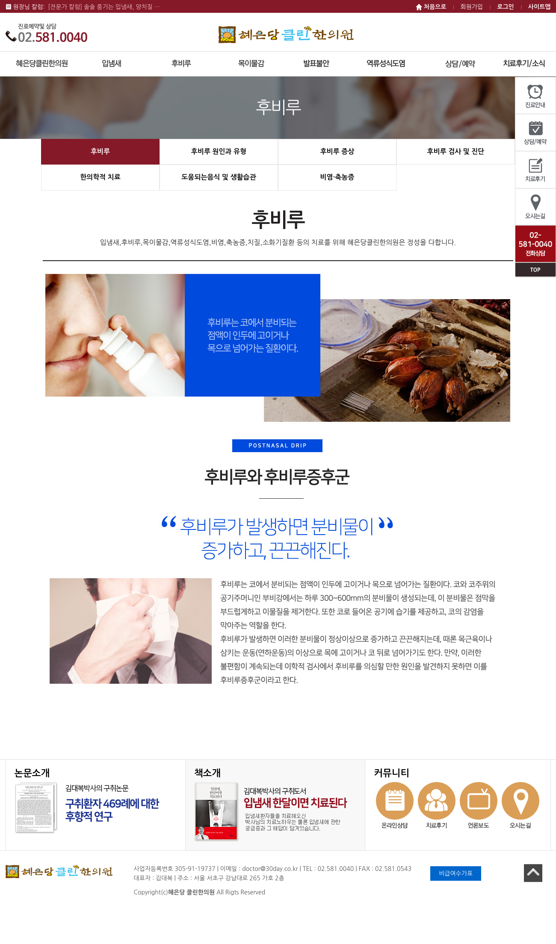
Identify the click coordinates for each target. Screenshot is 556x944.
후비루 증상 (337, 151)
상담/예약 (535, 132)
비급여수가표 (456, 873)
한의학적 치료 (100, 177)
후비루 (100, 151)
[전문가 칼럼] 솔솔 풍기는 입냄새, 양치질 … (104, 7)
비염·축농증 (337, 177)
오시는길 (535, 207)
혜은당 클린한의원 (286, 34)
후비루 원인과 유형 (218, 151)
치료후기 (535, 169)
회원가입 (472, 7)
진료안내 (535, 95)
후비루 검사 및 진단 (456, 151)
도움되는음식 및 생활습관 (218, 177)
